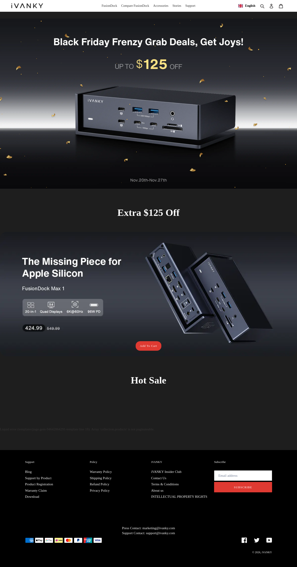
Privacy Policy (100, 490)
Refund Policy (99, 484)
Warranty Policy (101, 472)
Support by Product (38, 478)
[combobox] (247, 5)
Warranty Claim (36, 490)
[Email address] (243, 475)
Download (32, 496)
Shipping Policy (100, 478)
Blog (28, 472)
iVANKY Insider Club (166, 472)
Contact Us (158, 478)
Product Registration (39, 484)
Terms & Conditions (165, 484)
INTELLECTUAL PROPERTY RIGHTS (179, 496)
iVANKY (267, 552)
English (246, 6)
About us (157, 490)
